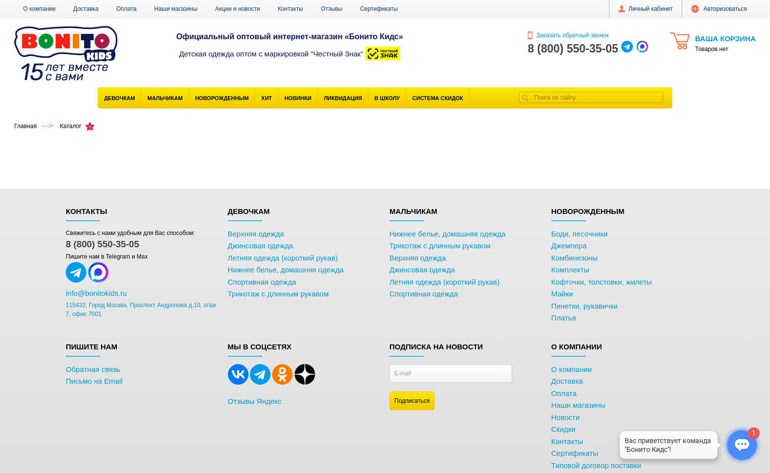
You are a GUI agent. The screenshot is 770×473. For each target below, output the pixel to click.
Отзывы (331, 8)
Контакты (290, 8)
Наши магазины (175, 8)
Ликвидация (343, 98)
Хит (266, 98)
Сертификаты (379, 8)
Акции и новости (237, 8)
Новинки (297, 98)
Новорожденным (221, 98)
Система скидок (437, 98)
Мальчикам (165, 98)
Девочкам (119, 98)
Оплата (126, 8)
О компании (39, 8)
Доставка (86, 8)
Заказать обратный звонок (568, 35)
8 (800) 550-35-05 (102, 244)
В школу (387, 98)
